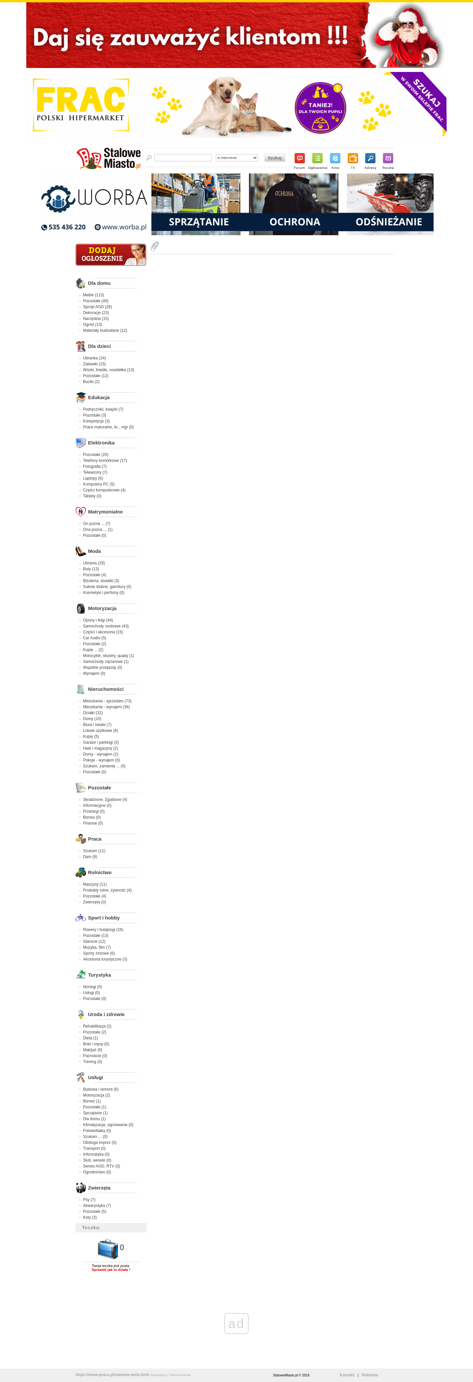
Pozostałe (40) (95, 301)
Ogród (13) (92, 324)
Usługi (95, 1077)
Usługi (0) (91, 992)
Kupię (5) (91, 736)
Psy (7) (89, 1199)
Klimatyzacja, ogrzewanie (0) (108, 1124)
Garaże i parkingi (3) (101, 742)
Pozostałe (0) (94, 535)
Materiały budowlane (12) (105, 330)
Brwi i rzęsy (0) (96, 1044)
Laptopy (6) (93, 478)
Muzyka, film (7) (97, 947)
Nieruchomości (106, 689)
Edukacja (99, 397)
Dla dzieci (99, 346)
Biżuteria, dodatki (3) (101, 580)
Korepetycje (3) (96, 421)
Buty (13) (91, 569)
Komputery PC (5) (99, 484)
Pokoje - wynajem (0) (101, 760)
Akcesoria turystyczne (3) (105, 959)
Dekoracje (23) (96, 312)
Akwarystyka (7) (97, 1205)
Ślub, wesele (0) (97, 1160)
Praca (94, 839)
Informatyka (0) (96, 1154)
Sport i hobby (104, 917)
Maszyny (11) (95, 884)
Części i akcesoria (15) (103, 632)
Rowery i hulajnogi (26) (103, 929)
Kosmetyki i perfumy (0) (103, 592)
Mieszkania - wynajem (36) (106, 707)
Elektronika (101, 442)
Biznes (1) (92, 1101)
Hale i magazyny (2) (100, 748)
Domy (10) (92, 718)
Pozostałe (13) (95, 935)
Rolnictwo (100, 872)
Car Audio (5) (94, 638)
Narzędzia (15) (96, 318)
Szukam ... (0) (95, 1136)
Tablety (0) (92, 496)
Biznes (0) (92, 817)
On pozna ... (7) (96, 523)
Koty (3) (90, 1217)
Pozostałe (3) (94, 415)
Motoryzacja (102, 608)
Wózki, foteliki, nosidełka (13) (108, 370)
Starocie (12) (94, 941)
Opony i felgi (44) (98, 620)
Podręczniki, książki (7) (103, 409)
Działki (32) (93, 713)
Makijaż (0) (92, 1050)
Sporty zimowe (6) (99, 953)
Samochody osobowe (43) (106, 626)
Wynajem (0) (94, 673)
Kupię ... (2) (93, 649)
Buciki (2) (91, 381)
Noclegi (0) (92, 987)
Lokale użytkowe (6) (100, 730)
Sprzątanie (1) (95, 1113)
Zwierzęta (99, 1187)
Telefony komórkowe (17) (105, 460)
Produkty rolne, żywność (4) (107, 890)
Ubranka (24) (94, 358)
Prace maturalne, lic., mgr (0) (108, 427)
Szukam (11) (94, 851)
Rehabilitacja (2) (97, 1026)
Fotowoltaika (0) (97, 1130)
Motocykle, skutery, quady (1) (108, 655)
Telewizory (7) (95, 472)
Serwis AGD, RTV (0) (101, 1166)
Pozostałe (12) (95, 376)
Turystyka (99, 975)
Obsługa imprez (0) (100, 1142)
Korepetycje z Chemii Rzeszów (170, 1375)
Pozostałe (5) (94, 1211)
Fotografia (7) (95, 466)
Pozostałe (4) (94, 575)
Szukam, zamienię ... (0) (104, 766)
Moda (94, 551)
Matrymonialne (105, 511)
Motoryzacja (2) (96, 1095)
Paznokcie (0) (95, 1055)
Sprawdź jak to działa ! (111, 1270)
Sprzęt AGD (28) (97, 307)
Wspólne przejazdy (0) (102, 667)
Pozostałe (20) (95, 454)
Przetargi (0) (94, 811)
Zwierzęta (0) (94, 902)
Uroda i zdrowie (106, 1014)
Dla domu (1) (94, 1119)
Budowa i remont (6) (101, 1089)
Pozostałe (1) (94, 1107)
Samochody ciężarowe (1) (106, 661)
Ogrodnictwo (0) (97, 1172)
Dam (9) (90, 856)
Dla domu (99, 283)
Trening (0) (92, 1061)
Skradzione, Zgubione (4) (105, 799)
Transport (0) (94, 1148)
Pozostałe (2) (94, 644)
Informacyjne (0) (97, 805)
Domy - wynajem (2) (100, 754)
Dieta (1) (90, 1038)
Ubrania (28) (94, 563)
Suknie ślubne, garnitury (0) (107, 586)
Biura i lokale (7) (97, 724)
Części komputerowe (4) (104, 490)
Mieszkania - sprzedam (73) (107, 701)
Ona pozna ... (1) (98, 529)
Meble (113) (93, 295)
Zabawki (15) (94, 364)
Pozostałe (99, 787)
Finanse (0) (93, 823)
